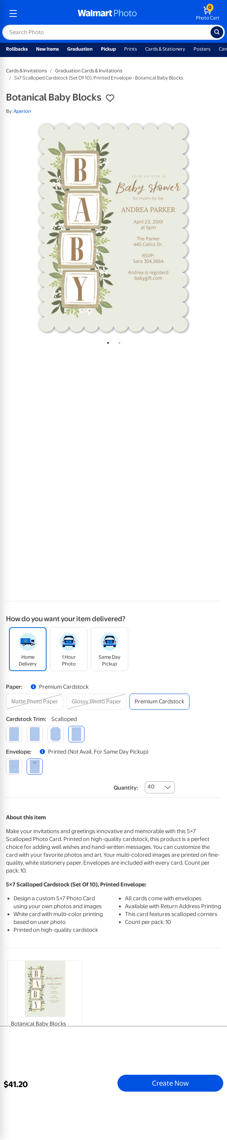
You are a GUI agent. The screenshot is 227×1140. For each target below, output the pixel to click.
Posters (202, 49)
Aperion (22, 111)
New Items (47, 49)
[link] (45, 1015)
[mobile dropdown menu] (13, 13)
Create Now (170, 1083)
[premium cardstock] (159, 702)
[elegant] (55, 734)
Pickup (108, 49)
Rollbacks (17, 49)
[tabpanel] (113, 228)
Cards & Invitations (26, 71)
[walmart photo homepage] (107, 13)
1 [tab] (106, 341)
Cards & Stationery (165, 49)
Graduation (80, 49)
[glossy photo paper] (96, 702)
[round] (35, 734)
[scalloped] (76, 734)
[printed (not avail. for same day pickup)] (35, 766)
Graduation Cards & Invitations (88, 71)
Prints (130, 49)
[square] (14, 734)
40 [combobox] (151, 786)
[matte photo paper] (34, 702)
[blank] (14, 766)
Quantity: (126, 787)
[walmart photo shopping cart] (207, 13)
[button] (110, 98)
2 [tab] (118, 341)
